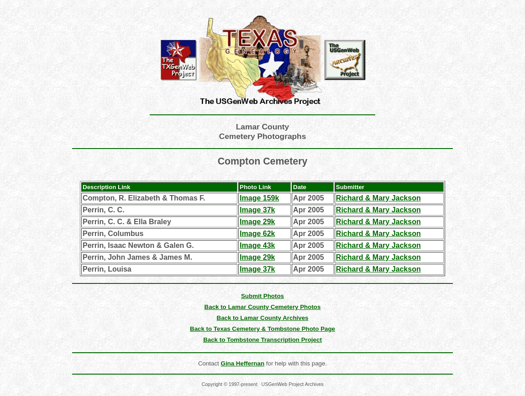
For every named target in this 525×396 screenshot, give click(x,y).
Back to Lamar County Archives (263, 317)
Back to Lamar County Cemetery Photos (263, 306)
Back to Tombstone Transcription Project (262, 339)
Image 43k (257, 245)
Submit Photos (262, 296)
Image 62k (257, 233)
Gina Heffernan (243, 363)
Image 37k (257, 210)
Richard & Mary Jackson (378, 198)
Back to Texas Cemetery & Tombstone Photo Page (262, 328)
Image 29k (257, 222)
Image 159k (259, 198)
